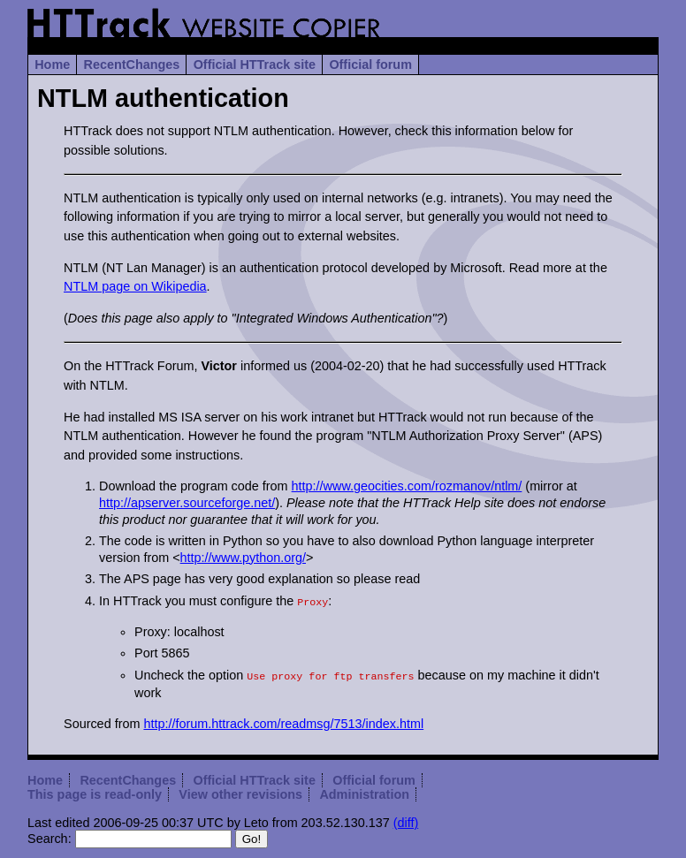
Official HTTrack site (255, 64)
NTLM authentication (163, 98)
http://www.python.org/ (243, 557)
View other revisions (240, 791)
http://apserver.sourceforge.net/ (187, 503)
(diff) (406, 819)
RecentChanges (132, 64)
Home (52, 64)
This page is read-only (94, 791)
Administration (364, 791)
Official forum (370, 64)
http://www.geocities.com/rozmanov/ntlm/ (407, 486)
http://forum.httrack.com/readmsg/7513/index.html (283, 720)
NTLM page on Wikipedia (135, 286)
